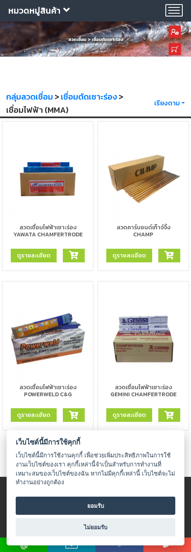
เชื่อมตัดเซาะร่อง (89, 96)
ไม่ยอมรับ (95, 527)
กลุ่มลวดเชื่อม (29, 96)
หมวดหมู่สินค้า (39, 10)
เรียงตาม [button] (167, 103)
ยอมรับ (95, 505)
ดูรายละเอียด (33, 255)
